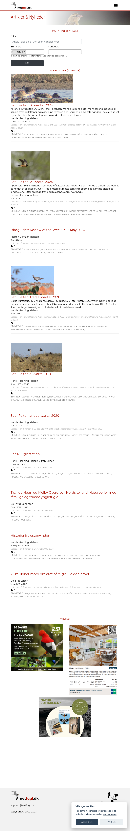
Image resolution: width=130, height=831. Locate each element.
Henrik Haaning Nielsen (24, 118)
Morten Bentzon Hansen (25, 236)
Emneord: (16, 46)
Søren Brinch (46, 461)
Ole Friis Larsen (19, 580)
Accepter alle (86, 822)
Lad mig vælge (109, 814)
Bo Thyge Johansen (22, 504)
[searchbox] (27, 52)
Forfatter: (53, 46)
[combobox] (27, 52)
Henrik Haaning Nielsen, (25, 461)
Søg (27, 63)
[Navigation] (116, 5)
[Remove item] (13, 52)
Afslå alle (112, 822)
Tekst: (14, 36)
